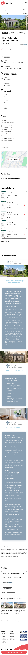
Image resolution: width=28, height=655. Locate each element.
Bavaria (2, 13)
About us (3, 633)
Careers (3, 636)
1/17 (24, 27)
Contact (12, 633)
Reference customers (3, 642)
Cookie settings (12, 639)
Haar (15, 13)
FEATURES (21, 32)
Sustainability (4, 639)
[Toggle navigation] (25, 3)
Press (2, 634)
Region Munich (9, 13)
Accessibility (4, 638)
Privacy (12, 636)
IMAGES (5, 32)
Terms (11, 634)
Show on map (14, 159)
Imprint (3, 592)
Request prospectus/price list (14, 652)
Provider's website (11, 592)
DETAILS (12, 32)
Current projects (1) (7, 588)
